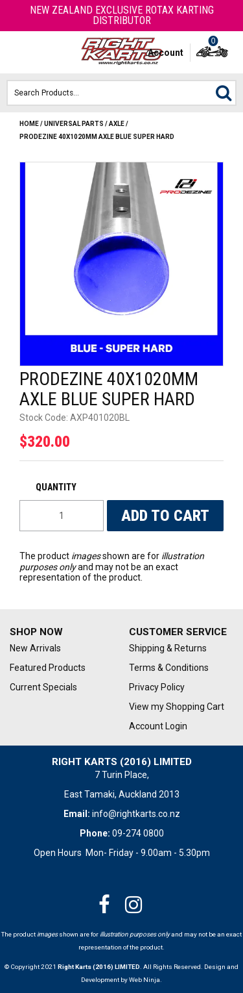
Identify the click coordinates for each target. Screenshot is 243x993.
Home (29, 123)
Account (165, 52)
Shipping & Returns (168, 648)
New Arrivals (35, 648)
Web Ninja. (145, 979)
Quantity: (61, 487)
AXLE (116, 123)
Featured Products (48, 667)
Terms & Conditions (169, 667)
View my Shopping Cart (176, 706)
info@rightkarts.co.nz (136, 814)
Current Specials (43, 687)
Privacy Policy (157, 687)
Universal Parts (74, 123)
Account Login (158, 726)
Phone (41, 52)
